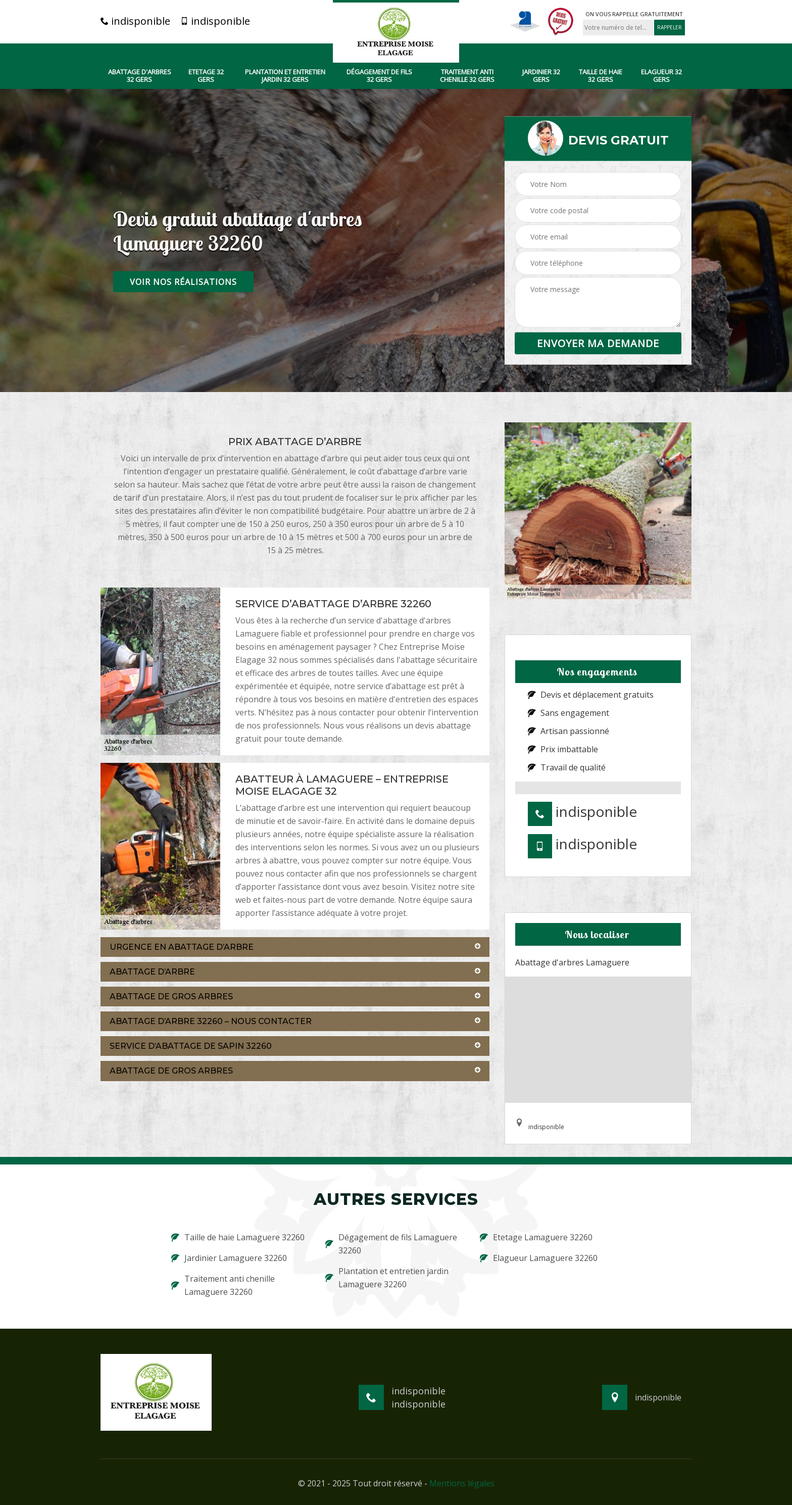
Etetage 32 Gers (206, 76)
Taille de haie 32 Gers (600, 76)
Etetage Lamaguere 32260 (536, 1237)
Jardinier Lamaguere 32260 (229, 1258)
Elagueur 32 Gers (661, 76)
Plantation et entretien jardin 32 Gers (285, 76)
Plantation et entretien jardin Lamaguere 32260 (387, 1278)
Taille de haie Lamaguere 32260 (238, 1237)
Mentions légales (461, 1483)
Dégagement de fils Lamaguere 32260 (391, 1244)
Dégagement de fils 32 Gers (379, 76)
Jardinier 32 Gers (541, 76)
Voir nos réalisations (183, 281)
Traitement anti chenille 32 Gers (467, 76)
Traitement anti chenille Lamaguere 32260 (223, 1285)
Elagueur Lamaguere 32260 (539, 1258)
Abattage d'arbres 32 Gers (139, 76)
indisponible (135, 21)
